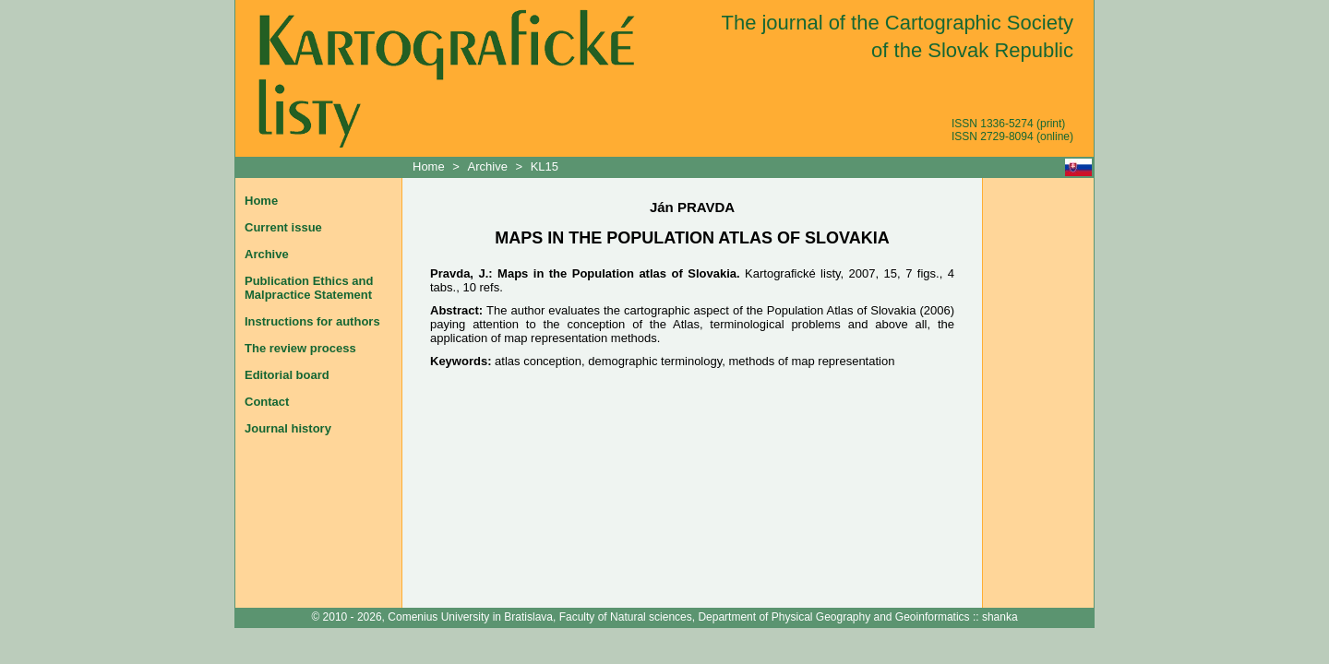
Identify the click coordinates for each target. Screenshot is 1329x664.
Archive (488, 166)
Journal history (288, 428)
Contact (267, 402)
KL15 (544, 166)
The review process (300, 348)
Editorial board (287, 375)
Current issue (283, 227)
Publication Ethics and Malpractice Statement (309, 288)
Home (430, 166)
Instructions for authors (312, 321)
